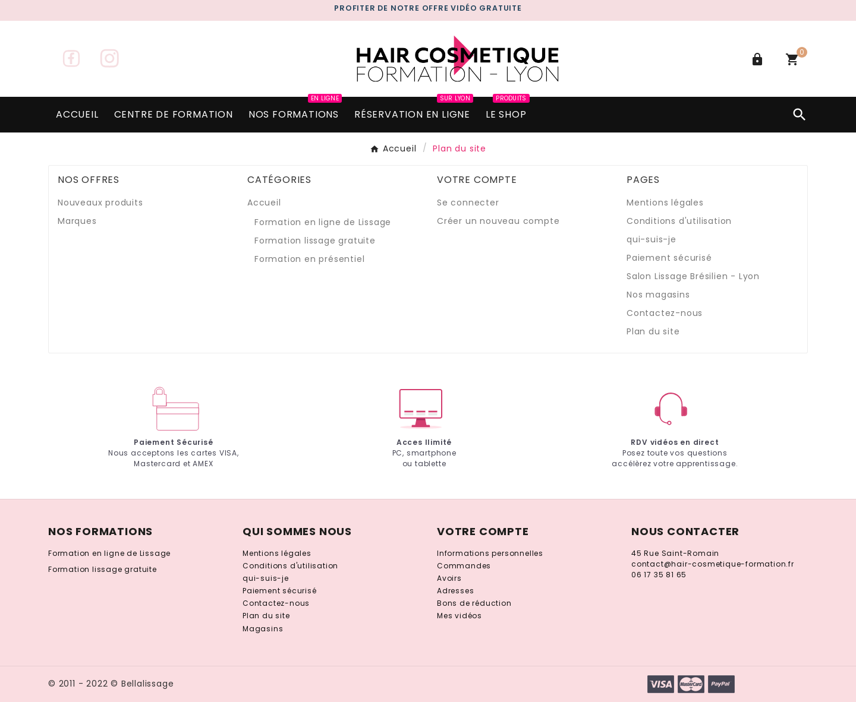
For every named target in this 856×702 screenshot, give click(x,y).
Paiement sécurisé (669, 258)
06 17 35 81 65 (659, 575)
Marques (77, 221)
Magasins (263, 629)
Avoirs (449, 578)
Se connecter (468, 202)
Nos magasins (658, 295)
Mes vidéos (459, 616)
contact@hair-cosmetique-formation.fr (712, 564)
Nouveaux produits (100, 202)
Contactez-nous (665, 313)
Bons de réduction (474, 603)
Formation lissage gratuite (315, 240)
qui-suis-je (651, 239)
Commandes (464, 566)
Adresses (455, 591)
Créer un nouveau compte (498, 221)
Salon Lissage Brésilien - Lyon (693, 276)
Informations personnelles (490, 553)
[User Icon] (758, 59)
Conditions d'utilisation (679, 221)
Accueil (264, 202)
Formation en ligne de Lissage (322, 222)
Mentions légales (665, 202)
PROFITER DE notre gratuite (427, 8)
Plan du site (653, 331)
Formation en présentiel (309, 259)
